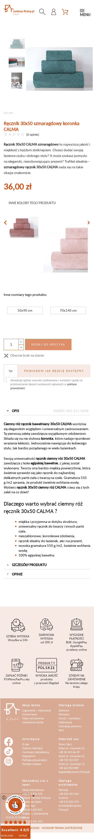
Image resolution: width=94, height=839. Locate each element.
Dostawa (64, 710)
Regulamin (28, 756)
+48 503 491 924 (32, 821)
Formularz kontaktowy (35, 752)
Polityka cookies (31, 764)
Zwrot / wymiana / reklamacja (70, 720)
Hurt (61, 730)
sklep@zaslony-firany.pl (36, 798)
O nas (25, 744)
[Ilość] (11, 344)
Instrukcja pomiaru (70, 726)
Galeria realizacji (32, 748)
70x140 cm (68, 310)
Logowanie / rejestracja (36, 710)
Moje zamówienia (33, 718)
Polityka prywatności (34, 760)
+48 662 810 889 (69, 768)
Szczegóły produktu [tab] (26, 564)
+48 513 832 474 (69, 801)
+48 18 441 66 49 (69, 752)
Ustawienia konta (33, 722)
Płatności (64, 714)
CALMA (8, 112)
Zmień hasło (29, 714)
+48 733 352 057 (69, 760)
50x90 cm (25, 310)
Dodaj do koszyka (48, 344)
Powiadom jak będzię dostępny (54, 371)
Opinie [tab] (14, 574)
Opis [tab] (47, 410)
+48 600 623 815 (32, 809)
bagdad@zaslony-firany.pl (74, 772)
